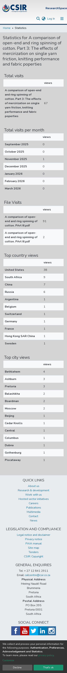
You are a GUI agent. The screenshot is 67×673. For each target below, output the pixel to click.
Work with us (33, 495)
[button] (43, 19)
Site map (33, 548)
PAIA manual (33, 544)
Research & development (33, 490)
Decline (17, 667)
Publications (33, 508)
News (33, 521)
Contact (33, 516)
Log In (51, 19)
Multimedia (33, 512)
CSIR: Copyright (33, 556)
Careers (33, 503)
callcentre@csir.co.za (37, 575)
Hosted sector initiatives (33, 499)
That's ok (48, 667)
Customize (8, 660)
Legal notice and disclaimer (33, 535)
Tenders (34, 552)
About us (33, 486)
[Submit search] (38, 18)
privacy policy (46, 655)
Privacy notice (33, 539)
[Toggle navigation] (62, 18)
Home (7, 28)
